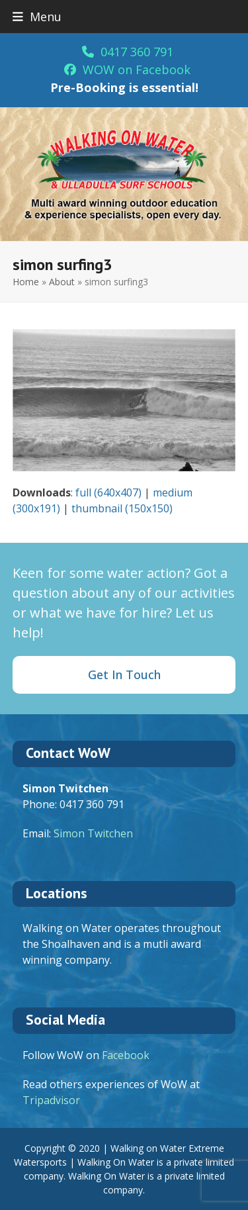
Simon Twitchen (93, 833)
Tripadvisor (51, 1100)
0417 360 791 (127, 52)
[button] (37, 16)
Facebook (125, 1055)
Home (26, 281)
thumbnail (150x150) (122, 508)
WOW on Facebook (127, 69)
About (62, 281)
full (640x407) (108, 492)
